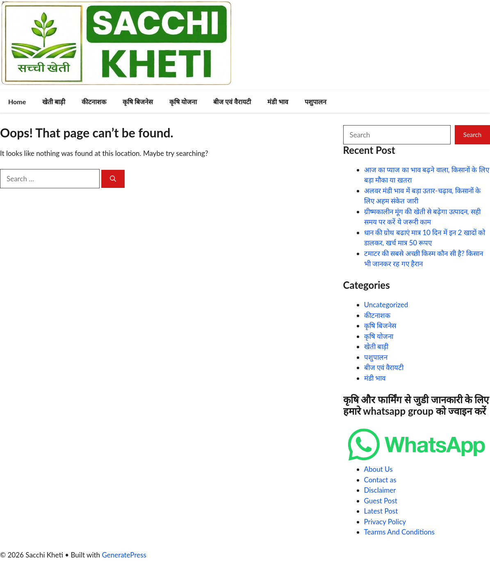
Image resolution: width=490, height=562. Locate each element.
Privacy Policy (385, 521)
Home (17, 101)
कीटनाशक (94, 101)
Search (472, 134)
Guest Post (380, 500)
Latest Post (381, 511)
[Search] (113, 179)
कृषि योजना (183, 101)
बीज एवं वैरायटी (232, 101)
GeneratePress (124, 555)
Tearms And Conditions (399, 532)
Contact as (380, 479)
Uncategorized (386, 304)
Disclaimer (380, 490)
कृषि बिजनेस (138, 101)
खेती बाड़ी (53, 101)
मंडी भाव (277, 101)
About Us (378, 469)
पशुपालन (315, 101)
